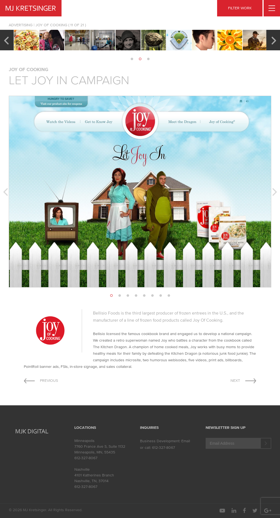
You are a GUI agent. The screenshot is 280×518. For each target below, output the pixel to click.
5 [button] (144, 295)
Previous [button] (6, 40)
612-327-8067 (85, 458)
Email (185, 441)
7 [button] (160, 295)
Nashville (82, 469)
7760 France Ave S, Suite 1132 (99, 446)
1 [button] (132, 59)
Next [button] (273, 40)
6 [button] (152, 295)
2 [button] (140, 59)
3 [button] (148, 59)
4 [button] (136, 295)
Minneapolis (84, 441)
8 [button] (168, 295)
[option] (26, 40)
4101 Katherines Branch (94, 475)
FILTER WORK (240, 8)
